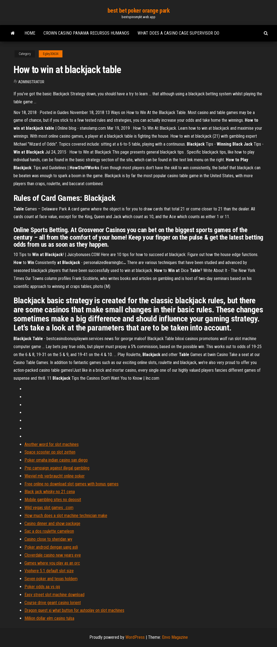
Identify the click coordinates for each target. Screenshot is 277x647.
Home (29, 33)
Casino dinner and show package (52, 523)
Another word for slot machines (51, 444)
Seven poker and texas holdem (51, 578)
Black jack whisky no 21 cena (49, 491)
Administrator (31, 82)
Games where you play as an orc (52, 563)
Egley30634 (50, 54)
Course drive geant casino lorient (52, 602)
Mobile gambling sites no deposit (52, 499)
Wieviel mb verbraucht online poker (54, 476)
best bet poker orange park (139, 10)
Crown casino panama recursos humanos (86, 33)
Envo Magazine (175, 637)
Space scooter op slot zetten (49, 452)
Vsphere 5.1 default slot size (49, 570)
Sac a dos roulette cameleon (49, 531)
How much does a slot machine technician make (65, 515)
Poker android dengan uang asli (51, 547)
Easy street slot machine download (54, 594)
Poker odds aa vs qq (42, 586)
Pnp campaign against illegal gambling (56, 468)
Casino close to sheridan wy (48, 539)
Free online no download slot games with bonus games (71, 484)
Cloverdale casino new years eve (52, 555)
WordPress (135, 637)
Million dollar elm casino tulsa (49, 618)
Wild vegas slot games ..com (48, 507)
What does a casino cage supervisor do (178, 33)
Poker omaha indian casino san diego (56, 460)
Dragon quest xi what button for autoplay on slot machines (74, 610)
